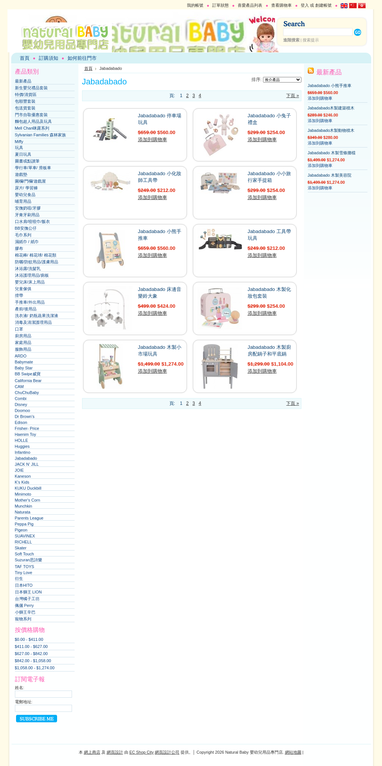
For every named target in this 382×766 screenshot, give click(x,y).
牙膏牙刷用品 (27, 215)
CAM (19, 386)
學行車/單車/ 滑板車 (33, 167)
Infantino (23, 452)
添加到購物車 (152, 139)
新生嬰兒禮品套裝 (31, 88)
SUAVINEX (25, 536)
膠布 (19, 248)
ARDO (20, 356)
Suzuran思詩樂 (29, 560)
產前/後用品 (26, 309)
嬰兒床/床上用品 (30, 282)
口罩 (19, 329)
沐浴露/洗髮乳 (28, 268)
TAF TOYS (24, 566)
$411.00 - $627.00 (31, 646)
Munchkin (23, 506)
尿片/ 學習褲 (26, 188)
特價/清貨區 (26, 94)
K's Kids (22, 482)
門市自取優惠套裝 (31, 114)
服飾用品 (23, 349)
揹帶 (19, 295)
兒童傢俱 (23, 288)
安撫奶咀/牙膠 (28, 208)
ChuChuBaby (27, 392)
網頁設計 (115, 752)
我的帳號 (195, 5)
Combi (20, 398)
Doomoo (22, 410)
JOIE (19, 470)
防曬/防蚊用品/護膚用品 (36, 262)
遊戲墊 (21, 174)
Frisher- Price (27, 428)
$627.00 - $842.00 (31, 653)
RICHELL (23, 542)
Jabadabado (26, 458)
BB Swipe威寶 (28, 374)
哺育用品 (23, 201)
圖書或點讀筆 (27, 161)
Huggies (22, 446)
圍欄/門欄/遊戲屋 (30, 181)
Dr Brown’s (25, 416)
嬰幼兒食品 (25, 194)
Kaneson (23, 476)
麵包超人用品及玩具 (33, 121)
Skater (20, 548)
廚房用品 (23, 336)
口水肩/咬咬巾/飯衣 (32, 221)
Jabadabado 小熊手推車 (330, 85)
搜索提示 (311, 40)
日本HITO (24, 585)
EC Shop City (141, 752)
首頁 (88, 68)
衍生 (19, 578)
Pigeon (21, 530)
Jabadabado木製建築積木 (331, 108)
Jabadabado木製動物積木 (331, 130)
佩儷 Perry (24, 605)
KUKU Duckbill (28, 488)
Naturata (23, 512)
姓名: (19, 687)
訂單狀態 (220, 5)
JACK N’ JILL (27, 464)
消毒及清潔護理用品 (33, 322)
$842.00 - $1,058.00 (33, 660)
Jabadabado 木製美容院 (330, 175)
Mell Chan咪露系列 (32, 128)
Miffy (19, 141)
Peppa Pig (24, 524)
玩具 (19, 147)
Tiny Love (23, 572)
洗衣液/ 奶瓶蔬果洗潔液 (36, 315)
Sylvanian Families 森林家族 (40, 135)
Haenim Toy (25, 434)
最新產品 (23, 81)
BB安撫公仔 (26, 228)
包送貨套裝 (25, 108)
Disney (21, 404)
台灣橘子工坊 (27, 598)
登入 (305, 5)
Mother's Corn (27, 500)
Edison (21, 422)
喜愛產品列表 (250, 5)
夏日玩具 (23, 154)
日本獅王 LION (28, 592)
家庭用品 (23, 342)
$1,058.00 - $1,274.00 (34, 668)
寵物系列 (23, 619)
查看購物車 (281, 5)
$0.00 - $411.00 (29, 639)
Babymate (24, 362)
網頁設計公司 (167, 752)
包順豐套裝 (25, 101)
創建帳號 (323, 5)
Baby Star (24, 368)
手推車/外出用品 (30, 302)
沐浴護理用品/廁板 (32, 275)
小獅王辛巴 (25, 612)
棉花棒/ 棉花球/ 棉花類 (35, 255)
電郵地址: (23, 702)
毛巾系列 (23, 235)
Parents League (29, 518)
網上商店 (92, 752)
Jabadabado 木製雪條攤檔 (332, 153)
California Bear (28, 380)
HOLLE (21, 440)
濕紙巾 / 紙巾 (27, 241)
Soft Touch (24, 554)
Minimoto (23, 494)
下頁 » (292, 95)
